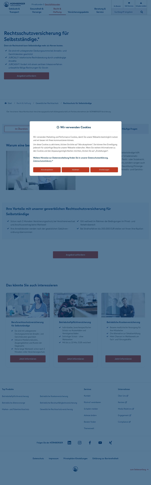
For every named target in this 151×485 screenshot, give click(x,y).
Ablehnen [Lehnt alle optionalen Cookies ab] (75, 169)
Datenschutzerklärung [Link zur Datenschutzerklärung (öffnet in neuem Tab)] (42, 160)
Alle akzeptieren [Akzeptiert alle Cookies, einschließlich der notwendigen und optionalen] (47, 169)
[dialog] (75, 148)
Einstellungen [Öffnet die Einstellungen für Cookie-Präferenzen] (104, 169)
